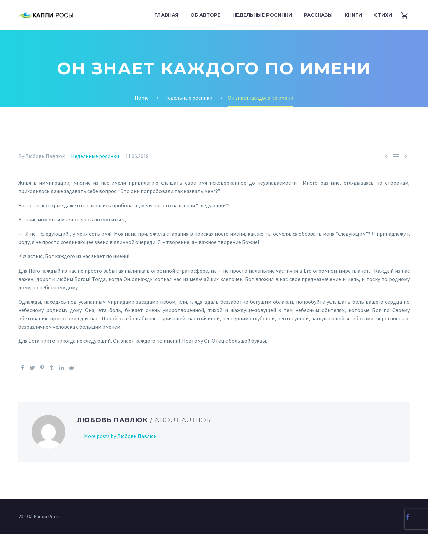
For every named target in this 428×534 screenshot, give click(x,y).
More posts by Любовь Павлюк (120, 436)
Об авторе (205, 15)
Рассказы (318, 15)
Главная (166, 15)
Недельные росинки (262, 15)
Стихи (383, 15)
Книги (353, 15)
